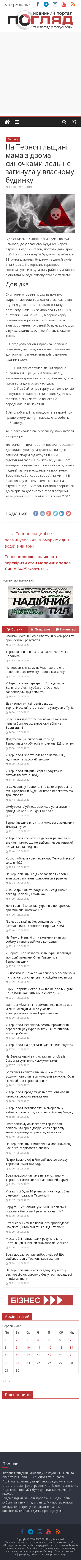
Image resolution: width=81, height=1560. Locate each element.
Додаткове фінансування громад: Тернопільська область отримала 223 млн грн (40, 741)
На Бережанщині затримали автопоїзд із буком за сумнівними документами (35, 1058)
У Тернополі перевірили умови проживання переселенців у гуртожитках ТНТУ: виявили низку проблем (38, 1029)
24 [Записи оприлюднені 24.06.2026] (28, 1363)
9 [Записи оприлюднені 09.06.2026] (16, 1347)
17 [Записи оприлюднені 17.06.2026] (28, 1355)
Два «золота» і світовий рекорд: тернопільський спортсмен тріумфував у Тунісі (40, 705)
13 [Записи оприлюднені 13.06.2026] (60, 1347)
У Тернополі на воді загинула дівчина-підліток (39, 1045)
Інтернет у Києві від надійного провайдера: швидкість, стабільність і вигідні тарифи (37, 1225)
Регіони (13, 139)
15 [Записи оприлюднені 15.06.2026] (6, 1355)
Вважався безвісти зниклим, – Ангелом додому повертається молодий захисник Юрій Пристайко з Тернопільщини (40, 1076)
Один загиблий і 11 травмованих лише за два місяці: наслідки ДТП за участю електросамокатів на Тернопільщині (39, 1009)
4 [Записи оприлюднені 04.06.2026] (38, 1340)
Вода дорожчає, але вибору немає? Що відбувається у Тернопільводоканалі (35, 1256)
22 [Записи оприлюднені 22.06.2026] (6, 1363)
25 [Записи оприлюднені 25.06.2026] (38, 1363)
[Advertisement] (40, 72)
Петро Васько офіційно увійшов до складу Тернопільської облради (37, 1161)
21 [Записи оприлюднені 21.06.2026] (71, 1355)
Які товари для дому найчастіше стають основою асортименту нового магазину (35, 670)
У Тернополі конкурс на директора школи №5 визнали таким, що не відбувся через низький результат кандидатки (39, 842)
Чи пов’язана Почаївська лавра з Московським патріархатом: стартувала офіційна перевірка (40, 975)
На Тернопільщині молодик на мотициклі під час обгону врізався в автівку (38, 1146)
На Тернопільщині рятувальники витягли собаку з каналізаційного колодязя (36, 939)
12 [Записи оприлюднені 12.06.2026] (49, 1347)
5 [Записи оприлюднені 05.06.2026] (49, 1340)
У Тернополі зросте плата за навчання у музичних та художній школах (35, 757)
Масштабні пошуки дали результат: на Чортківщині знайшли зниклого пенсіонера (37, 1240)
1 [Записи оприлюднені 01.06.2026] (5, 1340)
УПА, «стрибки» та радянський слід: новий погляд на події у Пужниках (36, 892)
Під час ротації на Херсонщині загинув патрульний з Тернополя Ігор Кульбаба (35, 923)
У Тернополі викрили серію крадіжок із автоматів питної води (34, 773)
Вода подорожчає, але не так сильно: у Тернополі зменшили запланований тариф (37, 1177)
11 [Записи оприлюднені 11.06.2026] (38, 1347)
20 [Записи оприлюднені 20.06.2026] (60, 1355)
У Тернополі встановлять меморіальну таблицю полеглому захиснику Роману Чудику (39, 1110)
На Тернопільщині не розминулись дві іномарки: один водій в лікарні (37, 540)
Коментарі (66, 629)
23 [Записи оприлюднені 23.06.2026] (17, 1363)
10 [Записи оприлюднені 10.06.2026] (28, 1347)
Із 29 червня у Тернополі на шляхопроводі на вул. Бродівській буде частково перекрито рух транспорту (39, 791)
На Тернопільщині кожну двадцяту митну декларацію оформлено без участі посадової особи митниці (39, 1274)
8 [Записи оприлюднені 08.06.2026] (5, 1347)
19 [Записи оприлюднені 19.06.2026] (49, 1355)
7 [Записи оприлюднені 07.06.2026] (70, 1340)
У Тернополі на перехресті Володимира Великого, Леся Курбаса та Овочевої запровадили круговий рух (35, 687)
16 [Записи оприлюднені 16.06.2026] (17, 1355)
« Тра (6, 1381)
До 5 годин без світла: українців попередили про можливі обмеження (38, 908)
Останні (15, 629)
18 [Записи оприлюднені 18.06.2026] (38, 1355)
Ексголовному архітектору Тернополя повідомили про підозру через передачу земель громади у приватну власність (35, 1128)
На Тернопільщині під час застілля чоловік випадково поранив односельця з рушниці (37, 876)
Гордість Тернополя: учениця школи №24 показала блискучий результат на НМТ (36, 1209)
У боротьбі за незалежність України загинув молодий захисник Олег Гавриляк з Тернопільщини (38, 957)
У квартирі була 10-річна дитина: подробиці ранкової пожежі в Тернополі (38, 1193)
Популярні (40, 629)
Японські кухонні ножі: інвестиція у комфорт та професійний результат (40, 638)
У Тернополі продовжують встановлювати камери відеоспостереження (37, 1094)
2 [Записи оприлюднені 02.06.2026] (16, 1340)
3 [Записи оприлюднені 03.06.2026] (27, 1340)
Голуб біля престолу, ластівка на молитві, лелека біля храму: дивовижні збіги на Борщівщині (37, 723)
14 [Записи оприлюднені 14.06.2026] (71, 1347)
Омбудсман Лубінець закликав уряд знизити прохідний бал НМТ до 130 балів (38, 808)
